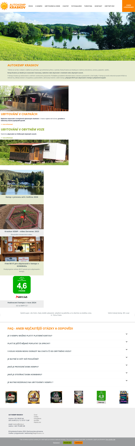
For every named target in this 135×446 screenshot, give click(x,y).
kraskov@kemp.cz (18, 424)
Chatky (66, 6)
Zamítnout (78, 443)
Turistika (88, 6)
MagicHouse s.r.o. (38, 433)
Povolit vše (67, 443)
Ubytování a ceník (52, 6)
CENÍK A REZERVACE (129, 6)
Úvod (31, 6)
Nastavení (56, 443)
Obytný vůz (109, 6)
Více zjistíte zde (110, 439)
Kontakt (98, 6)
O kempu (38, 6)
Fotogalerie (76, 6)
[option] (67, 36)
